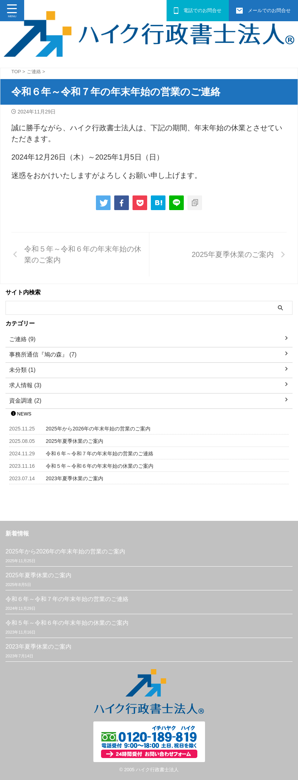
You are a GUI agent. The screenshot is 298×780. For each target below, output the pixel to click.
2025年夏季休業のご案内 (74, 441)
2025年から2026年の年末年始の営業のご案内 (98, 429)
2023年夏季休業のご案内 (74, 478)
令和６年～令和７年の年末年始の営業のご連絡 (99, 453)
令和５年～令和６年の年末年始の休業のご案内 (99, 466)
